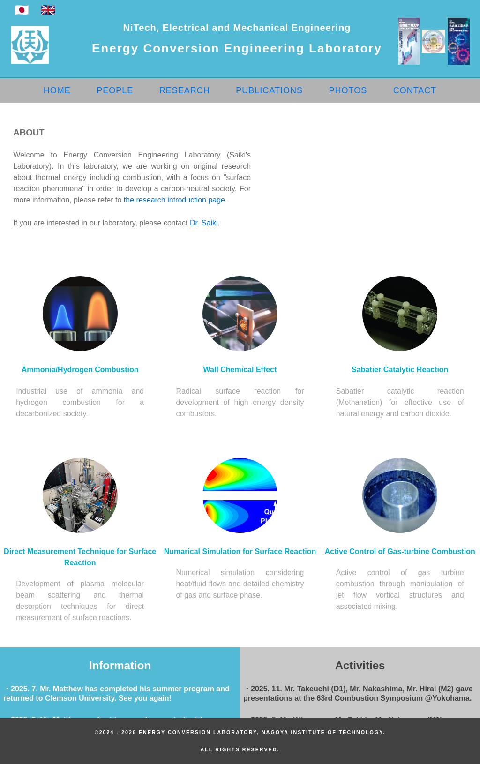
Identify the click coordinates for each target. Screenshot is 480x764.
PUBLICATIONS (269, 90)
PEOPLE (115, 90)
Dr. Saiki (204, 223)
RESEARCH (184, 90)
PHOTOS (348, 90)
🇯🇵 (22, 10)
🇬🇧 (48, 10)
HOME (57, 90)
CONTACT (415, 90)
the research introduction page (174, 200)
